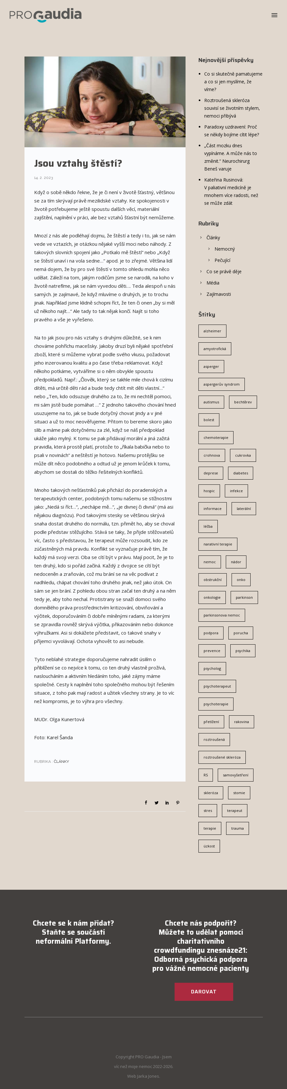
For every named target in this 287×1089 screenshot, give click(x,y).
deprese (211, 473)
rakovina (241, 721)
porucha (241, 632)
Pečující (222, 260)
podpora (211, 632)
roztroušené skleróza (222, 757)
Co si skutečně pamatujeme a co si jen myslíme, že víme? (233, 81)
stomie (239, 792)
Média (212, 283)
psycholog (212, 668)
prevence (212, 650)
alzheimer (212, 330)
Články (61, 761)
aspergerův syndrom (222, 384)
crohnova (212, 455)
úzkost (209, 846)
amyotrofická (215, 348)
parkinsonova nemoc (222, 615)
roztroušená (214, 739)
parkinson (244, 597)
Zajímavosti (218, 294)
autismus (211, 401)
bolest (209, 419)
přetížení (211, 721)
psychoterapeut (217, 686)
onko (241, 579)
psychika (242, 650)
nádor (236, 561)
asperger (211, 366)
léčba (208, 526)
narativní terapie (218, 544)
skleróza (211, 792)
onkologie (212, 597)
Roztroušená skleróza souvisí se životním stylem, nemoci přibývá (232, 108)
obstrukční (213, 579)
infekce (236, 490)
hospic (209, 490)
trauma (237, 828)
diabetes (240, 473)
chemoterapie (216, 437)
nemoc (210, 561)
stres (208, 810)
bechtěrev (243, 401)
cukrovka (243, 455)
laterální (244, 508)
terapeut (234, 810)
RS (206, 775)
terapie (210, 828)
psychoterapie (216, 703)
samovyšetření (235, 775)
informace (213, 508)
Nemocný (225, 249)
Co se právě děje (224, 271)
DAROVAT (204, 992)
